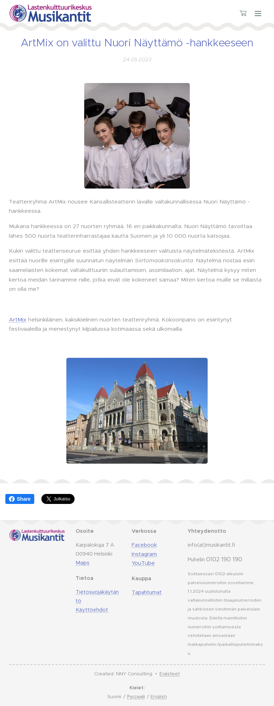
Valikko (258, 13)
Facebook (144, 545)
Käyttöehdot (92, 609)
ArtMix (17, 319)
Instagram (144, 553)
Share (20, 499)
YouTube (143, 563)
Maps (83, 562)
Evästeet (169, 674)
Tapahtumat (147, 592)
